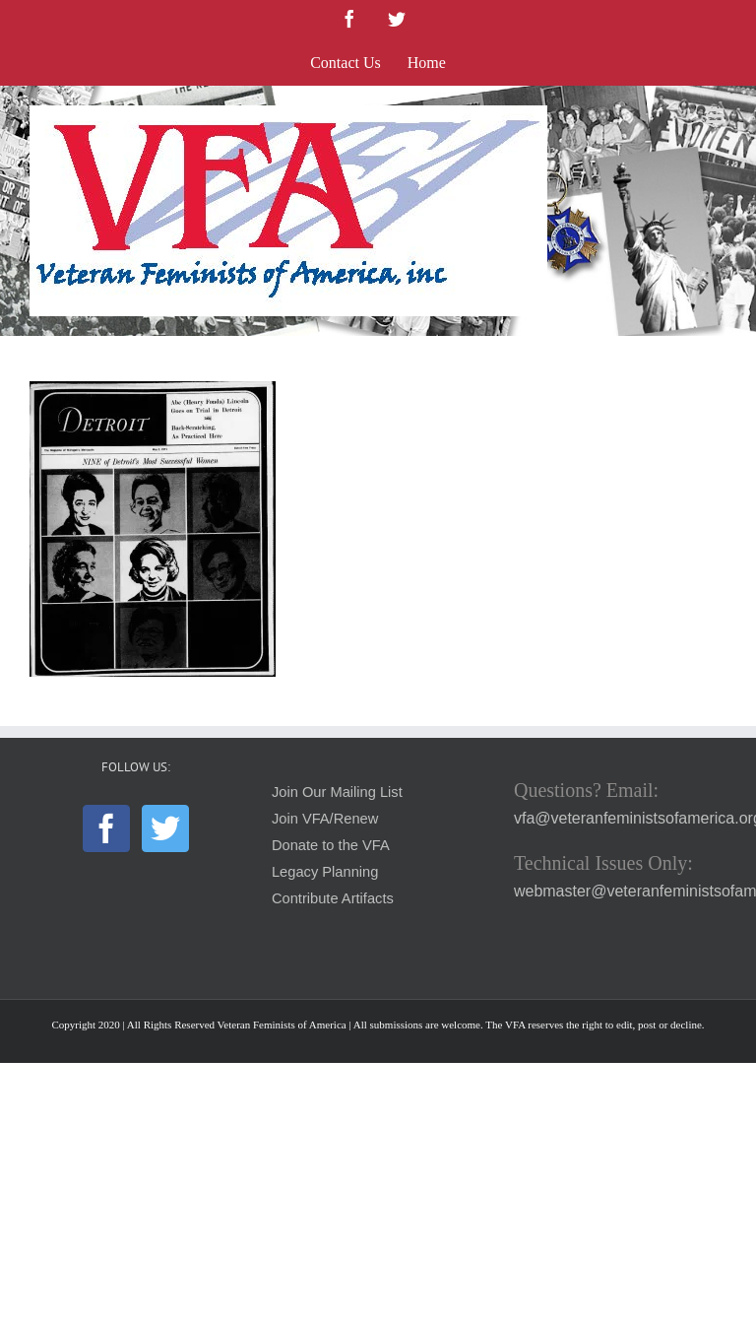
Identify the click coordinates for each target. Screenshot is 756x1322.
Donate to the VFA (331, 845)
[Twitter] (165, 828)
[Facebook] (106, 828)
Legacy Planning (325, 872)
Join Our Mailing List (337, 792)
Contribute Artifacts (333, 898)
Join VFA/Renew (325, 818)
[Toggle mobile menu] (716, 115)
